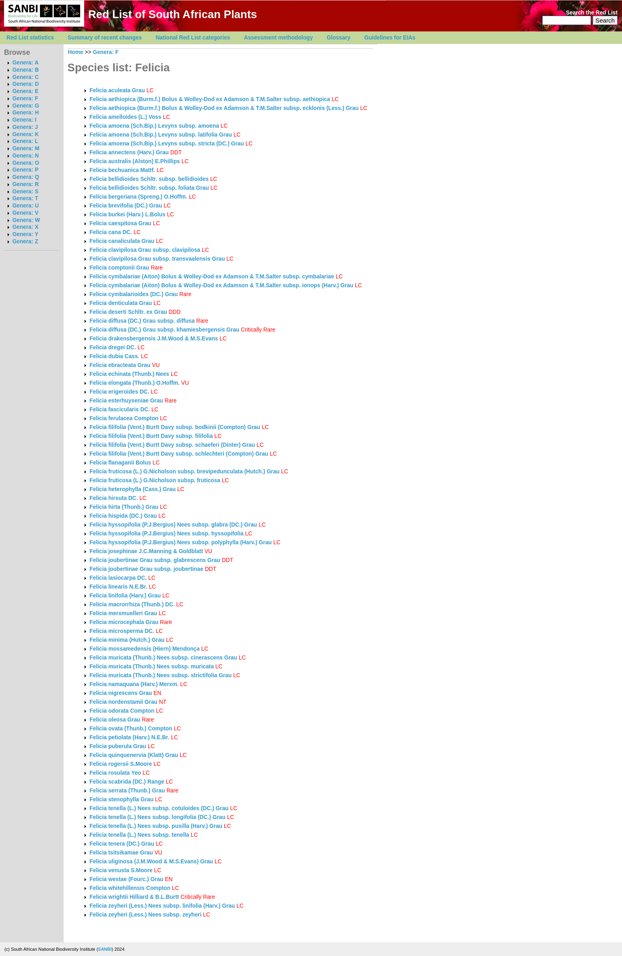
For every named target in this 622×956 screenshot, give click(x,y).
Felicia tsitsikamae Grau (121, 853)
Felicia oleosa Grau (114, 720)
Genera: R (25, 184)
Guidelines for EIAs (389, 38)
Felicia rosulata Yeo (115, 773)
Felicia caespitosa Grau (120, 223)
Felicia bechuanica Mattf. (122, 170)
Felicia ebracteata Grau (119, 365)
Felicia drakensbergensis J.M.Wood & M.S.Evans (153, 339)
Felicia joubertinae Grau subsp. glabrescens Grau (154, 560)
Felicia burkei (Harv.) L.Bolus (127, 215)
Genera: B (25, 70)
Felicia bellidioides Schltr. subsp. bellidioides (149, 179)
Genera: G (25, 106)
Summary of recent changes (105, 38)
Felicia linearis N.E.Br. (118, 587)
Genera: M (25, 148)
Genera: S (25, 192)
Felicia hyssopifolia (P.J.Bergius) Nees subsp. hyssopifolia (167, 534)
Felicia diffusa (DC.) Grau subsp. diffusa (142, 321)
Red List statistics (30, 38)
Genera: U (25, 206)
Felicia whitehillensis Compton (129, 888)
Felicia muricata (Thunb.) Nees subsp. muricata (152, 667)
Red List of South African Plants (172, 14)
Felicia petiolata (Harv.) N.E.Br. (129, 737)
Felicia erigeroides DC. (119, 392)
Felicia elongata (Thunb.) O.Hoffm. (134, 383)
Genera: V (25, 213)
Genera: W (26, 220)
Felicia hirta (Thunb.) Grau (123, 507)
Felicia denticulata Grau (120, 303)
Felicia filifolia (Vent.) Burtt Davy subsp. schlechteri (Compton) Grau (178, 454)
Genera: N (25, 156)
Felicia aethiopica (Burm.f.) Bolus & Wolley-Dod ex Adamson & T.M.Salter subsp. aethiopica (210, 99)
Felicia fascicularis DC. (119, 409)
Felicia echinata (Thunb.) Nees (129, 374)
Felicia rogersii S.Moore (120, 764)
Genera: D (25, 84)
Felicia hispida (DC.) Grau (123, 516)
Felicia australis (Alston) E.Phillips (134, 161)
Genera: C (25, 77)
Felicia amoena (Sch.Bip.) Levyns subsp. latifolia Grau (160, 135)
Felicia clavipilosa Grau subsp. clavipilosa (145, 250)
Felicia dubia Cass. (114, 356)
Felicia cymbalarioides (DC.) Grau (133, 294)
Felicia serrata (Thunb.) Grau (127, 791)
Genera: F (25, 98)
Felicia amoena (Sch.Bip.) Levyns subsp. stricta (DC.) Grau (166, 144)
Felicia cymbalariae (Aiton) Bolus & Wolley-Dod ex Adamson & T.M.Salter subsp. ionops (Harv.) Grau (221, 285)
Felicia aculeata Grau (117, 90)
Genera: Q (25, 177)
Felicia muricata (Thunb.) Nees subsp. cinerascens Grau (163, 658)
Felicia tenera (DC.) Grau (121, 844)
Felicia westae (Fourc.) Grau (126, 879)
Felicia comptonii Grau (119, 268)
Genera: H (25, 113)
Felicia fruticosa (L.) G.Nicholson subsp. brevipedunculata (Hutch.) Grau (184, 472)
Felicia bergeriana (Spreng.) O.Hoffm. (138, 197)
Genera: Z (25, 241)
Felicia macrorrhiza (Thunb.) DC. (132, 604)
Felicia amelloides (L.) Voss (125, 117)
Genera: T (25, 198)
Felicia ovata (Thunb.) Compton (130, 729)
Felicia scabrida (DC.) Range (126, 782)
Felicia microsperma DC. (121, 631)
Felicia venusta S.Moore (121, 870)
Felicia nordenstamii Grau (123, 702)
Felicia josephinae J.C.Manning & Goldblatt (146, 551)
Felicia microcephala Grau (123, 622)
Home (75, 52)
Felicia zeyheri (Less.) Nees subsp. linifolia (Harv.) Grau (162, 906)
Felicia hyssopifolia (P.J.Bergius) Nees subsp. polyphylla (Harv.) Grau (180, 542)
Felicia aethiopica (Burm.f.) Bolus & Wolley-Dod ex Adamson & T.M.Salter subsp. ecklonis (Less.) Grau (224, 108)
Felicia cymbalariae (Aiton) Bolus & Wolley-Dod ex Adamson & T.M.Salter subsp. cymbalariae (212, 277)
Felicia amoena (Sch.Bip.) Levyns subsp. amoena (155, 126)
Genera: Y (25, 234)
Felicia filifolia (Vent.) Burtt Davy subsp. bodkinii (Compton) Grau (174, 427)
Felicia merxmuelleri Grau (123, 613)
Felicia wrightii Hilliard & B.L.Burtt (134, 897)
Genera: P (25, 170)
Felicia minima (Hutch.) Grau (126, 640)
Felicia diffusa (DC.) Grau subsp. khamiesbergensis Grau (164, 330)
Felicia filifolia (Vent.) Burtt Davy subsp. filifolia (151, 436)
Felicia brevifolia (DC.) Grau (125, 206)
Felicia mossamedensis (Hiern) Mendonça (144, 649)
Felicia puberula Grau (117, 746)
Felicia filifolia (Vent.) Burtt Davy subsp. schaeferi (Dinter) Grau (172, 445)
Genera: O (25, 163)
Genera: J (25, 127)
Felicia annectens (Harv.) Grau (129, 152)
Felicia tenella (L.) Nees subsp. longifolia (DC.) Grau (157, 817)
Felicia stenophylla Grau (121, 799)
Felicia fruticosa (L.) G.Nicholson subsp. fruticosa (155, 480)
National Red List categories (193, 38)
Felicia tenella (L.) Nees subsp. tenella (139, 835)
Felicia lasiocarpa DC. (118, 578)
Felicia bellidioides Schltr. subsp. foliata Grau (149, 188)
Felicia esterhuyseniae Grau (126, 401)
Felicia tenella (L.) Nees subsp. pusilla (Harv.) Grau (155, 826)
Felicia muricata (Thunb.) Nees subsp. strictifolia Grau (160, 675)
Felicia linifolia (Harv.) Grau (125, 596)
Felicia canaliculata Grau (121, 241)
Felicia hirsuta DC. (113, 498)
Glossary (339, 38)
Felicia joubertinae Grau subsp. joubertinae (147, 569)
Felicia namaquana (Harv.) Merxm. (133, 684)
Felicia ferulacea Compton (123, 418)
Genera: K (25, 134)
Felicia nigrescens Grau (120, 693)
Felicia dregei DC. (112, 347)
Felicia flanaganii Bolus (120, 463)
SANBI (105, 949)
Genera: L (25, 141)
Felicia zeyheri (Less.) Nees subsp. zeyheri (146, 915)
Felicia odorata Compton (121, 711)
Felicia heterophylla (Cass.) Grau (132, 489)
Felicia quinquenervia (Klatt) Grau (133, 755)
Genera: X (25, 227)
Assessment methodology (278, 38)
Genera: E (25, 91)
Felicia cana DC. (110, 232)
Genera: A (25, 63)
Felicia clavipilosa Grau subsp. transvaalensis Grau (157, 259)
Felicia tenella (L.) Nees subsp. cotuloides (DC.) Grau (158, 808)
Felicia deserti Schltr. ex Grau (128, 312)
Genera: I (24, 120)
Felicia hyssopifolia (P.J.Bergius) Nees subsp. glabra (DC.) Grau (173, 525)
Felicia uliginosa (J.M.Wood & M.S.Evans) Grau (151, 862)
